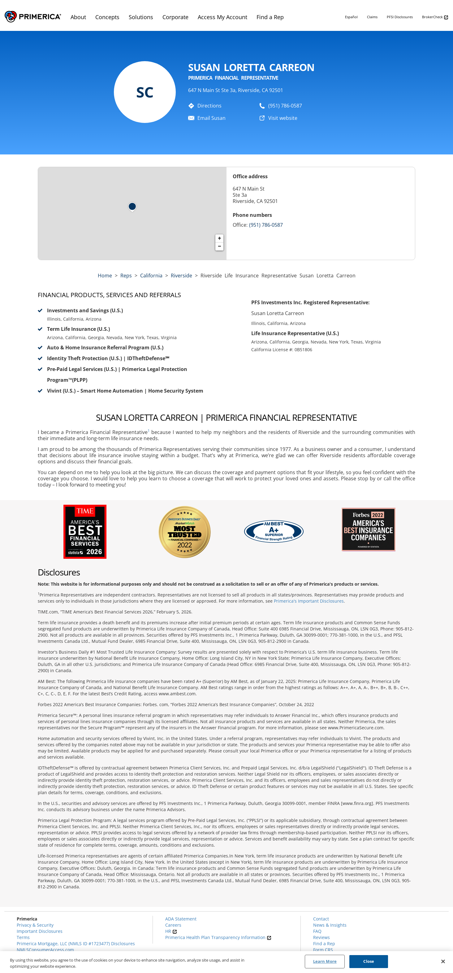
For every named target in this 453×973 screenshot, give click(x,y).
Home (105, 275)
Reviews (321, 937)
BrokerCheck (435, 17)
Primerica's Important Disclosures (309, 601)
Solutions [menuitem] (141, 17)
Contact (321, 919)
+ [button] (219, 238)
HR (171, 931)
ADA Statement (180, 919)
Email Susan (211, 118)
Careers (173, 925)
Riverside (181, 275)
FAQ (317, 931)
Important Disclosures (40, 931)
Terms (23, 937)
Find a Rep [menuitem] (270, 17)
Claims (372, 17)
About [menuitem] (78, 17)
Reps (126, 275)
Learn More (325, 961)
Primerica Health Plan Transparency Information (218, 937)
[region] (226, 962)
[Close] (443, 961)
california (151, 275)
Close (368, 961)
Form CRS (323, 950)
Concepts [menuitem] (107, 17)
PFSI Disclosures (400, 17)
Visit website (282, 118)
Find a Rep (324, 943)
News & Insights (330, 925)
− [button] (219, 246)
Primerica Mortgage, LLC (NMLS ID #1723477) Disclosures (76, 943)
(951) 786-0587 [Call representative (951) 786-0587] (266, 224)
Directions (209, 105)
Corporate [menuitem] (175, 17)
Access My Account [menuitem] (222, 17)
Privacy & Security (35, 925)
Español (351, 17)
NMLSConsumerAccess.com (45, 950)
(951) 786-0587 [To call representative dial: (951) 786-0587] (285, 105)
